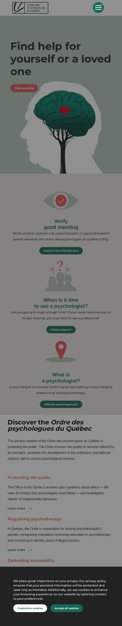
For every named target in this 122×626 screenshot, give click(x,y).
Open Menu (98, 7)
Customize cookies (30, 608)
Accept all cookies (67, 608)
